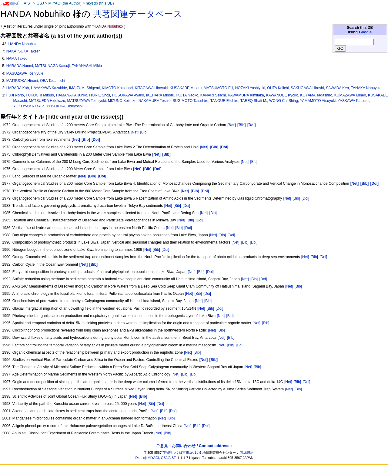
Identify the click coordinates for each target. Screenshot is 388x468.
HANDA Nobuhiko (22, 44)
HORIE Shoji (99, 95)
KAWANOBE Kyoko (282, 95)
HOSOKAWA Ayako (128, 95)
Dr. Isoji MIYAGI (147, 458)
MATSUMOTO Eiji (218, 88)
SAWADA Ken (337, 88)
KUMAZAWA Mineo (350, 95)
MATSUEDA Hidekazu (47, 101)
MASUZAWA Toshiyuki (24, 73)
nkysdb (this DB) (100, 3)
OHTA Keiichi (278, 88)
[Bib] (143, 132)
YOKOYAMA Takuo (29, 106)
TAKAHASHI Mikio (87, 66)
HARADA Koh (17, 88)
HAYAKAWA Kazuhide (49, 88)
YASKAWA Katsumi (353, 101)
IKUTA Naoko (187, 95)
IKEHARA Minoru (160, 95)
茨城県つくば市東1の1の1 (182, 452)
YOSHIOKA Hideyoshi (64, 106)
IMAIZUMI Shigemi (84, 88)
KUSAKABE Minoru (186, 88)
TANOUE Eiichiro (224, 101)
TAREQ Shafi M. (253, 101)
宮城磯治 (246, 452)
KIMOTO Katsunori (117, 88)
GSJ (40, 3)
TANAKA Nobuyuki (366, 88)
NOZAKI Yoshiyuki (250, 88)
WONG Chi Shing (283, 101)
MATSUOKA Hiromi (22, 81)
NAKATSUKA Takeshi (24, 51)
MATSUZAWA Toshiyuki (86, 101)
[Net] (135, 132)
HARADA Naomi (19, 66)
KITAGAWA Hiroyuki (151, 88)
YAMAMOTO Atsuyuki (318, 101)
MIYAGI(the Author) (64, 3)
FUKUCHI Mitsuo (40, 95)
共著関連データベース (137, 14)
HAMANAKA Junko (71, 95)
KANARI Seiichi (213, 95)
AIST (28, 3)
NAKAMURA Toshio (155, 101)
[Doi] (305, 198)
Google (365, 32)
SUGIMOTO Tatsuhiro (190, 101)
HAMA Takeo (17, 58)
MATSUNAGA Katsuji (52, 66)
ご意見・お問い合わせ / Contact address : (194, 445)
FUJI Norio (15, 95)
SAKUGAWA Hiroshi (307, 88)
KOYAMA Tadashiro (316, 95)
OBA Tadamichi (52, 81)
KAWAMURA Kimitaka (246, 95)
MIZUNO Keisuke (122, 101)
